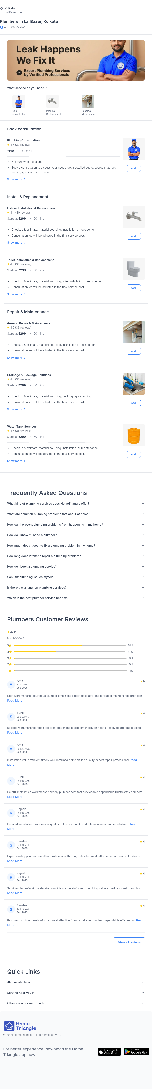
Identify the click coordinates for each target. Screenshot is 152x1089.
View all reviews (129, 942)
